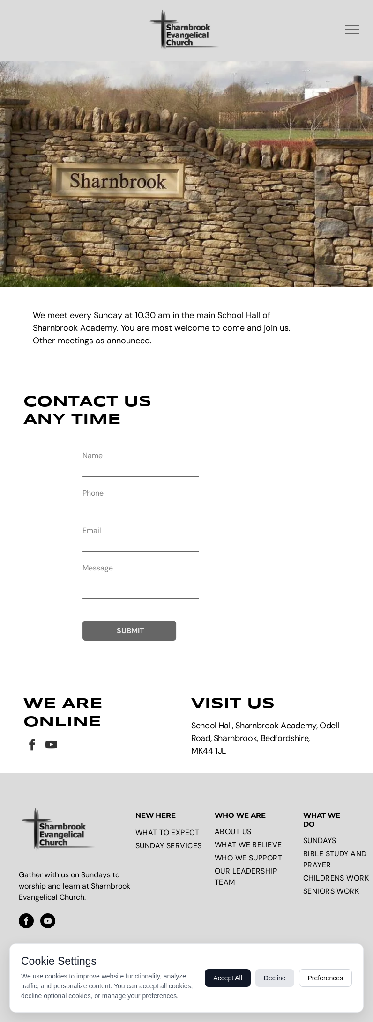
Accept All (227, 978)
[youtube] (51, 746)
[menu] (352, 29)
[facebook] (32, 746)
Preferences (325, 978)
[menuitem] (172, 832)
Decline (275, 978)
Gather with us (44, 875)
